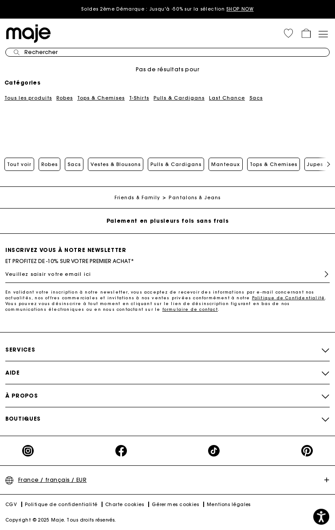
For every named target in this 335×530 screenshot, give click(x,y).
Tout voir (19, 164)
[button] (288, 33)
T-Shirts (139, 98)
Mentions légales (229, 504)
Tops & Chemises (101, 98)
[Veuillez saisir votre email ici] (167, 274)
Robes (64, 98)
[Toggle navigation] (323, 33)
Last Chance (227, 98)
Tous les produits (28, 98)
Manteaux (225, 164)
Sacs (256, 98)
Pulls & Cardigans (179, 98)
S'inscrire (323, 274)
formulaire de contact (190, 309)
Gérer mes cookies (175, 504)
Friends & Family (137, 198)
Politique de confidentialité (61, 504)
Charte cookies (124, 504)
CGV (11, 504)
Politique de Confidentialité (288, 297)
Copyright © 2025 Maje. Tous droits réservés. (60, 520)
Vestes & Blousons (116, 164)
